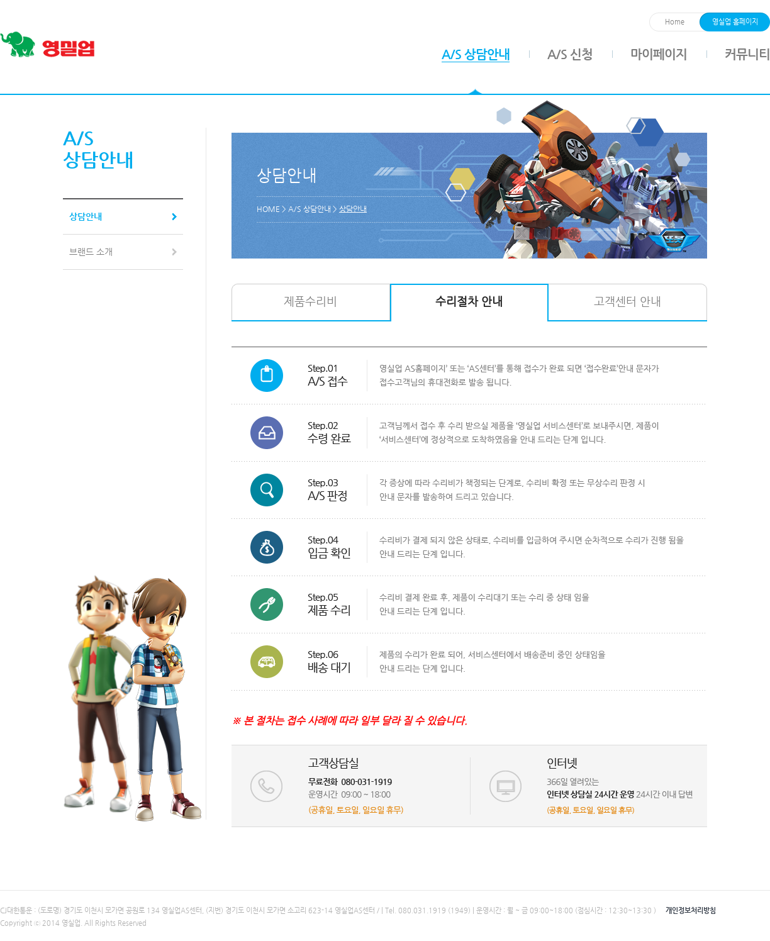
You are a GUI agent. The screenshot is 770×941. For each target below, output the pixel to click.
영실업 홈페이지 (735, 22)
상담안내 (85, 216)
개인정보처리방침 (691, 910)
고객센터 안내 (627, 301)
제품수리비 (310, 301)
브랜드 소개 (91, 252)
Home (674, 22)
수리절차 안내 (469, 301)
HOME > (272, 208)
